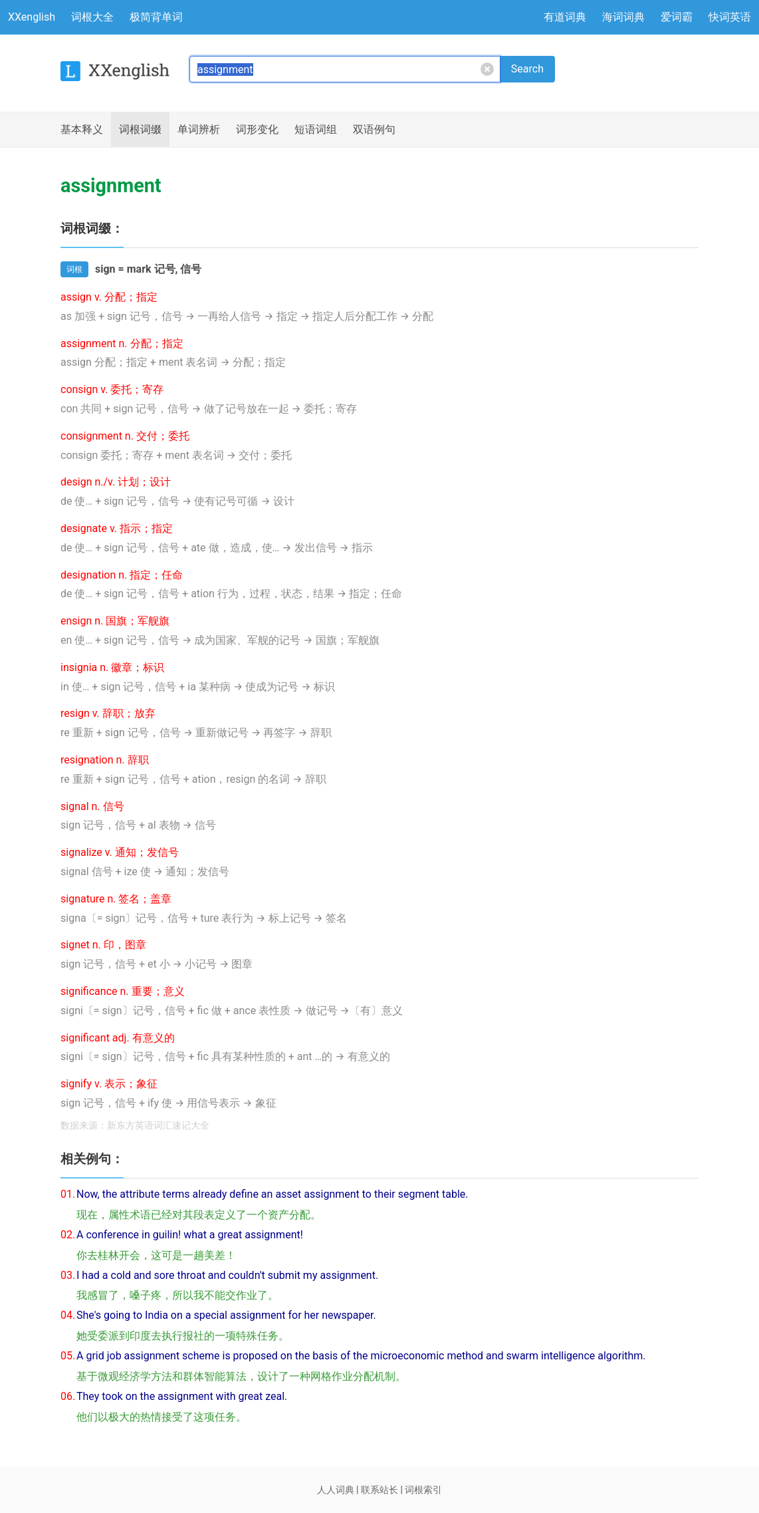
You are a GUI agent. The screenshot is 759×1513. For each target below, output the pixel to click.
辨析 (198, 130)
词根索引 (423, 1489)
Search (527, 69)
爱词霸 (677, 17)
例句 (374, 130)
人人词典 (335, 1489)
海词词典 (623, 17)
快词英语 (729, 17)
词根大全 (92, 17)
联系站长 (379, 1489)
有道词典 (565, 17)
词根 (140, 130)
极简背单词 (156, 17)
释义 (81, 130)
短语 (315, 130)
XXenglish (31, 17)
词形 (257, 130)
